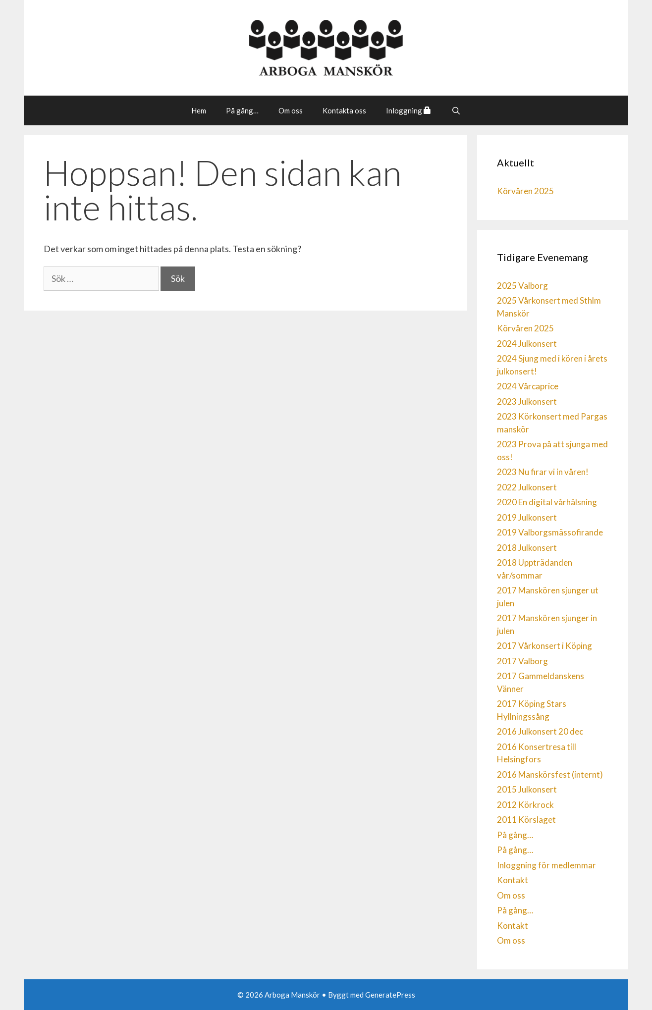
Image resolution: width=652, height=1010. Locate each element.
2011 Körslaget (526, 819)
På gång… (242, 110)
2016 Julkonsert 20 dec (540, 731)
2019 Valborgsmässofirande (550, 532)
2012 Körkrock (525, 804)
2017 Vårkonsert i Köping (544, 645)
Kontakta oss (344, 110)
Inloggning (408, 110)
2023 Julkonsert (527, 401)
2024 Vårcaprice (527, 386)
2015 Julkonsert (527, 789)
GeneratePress (390, 994)
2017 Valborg (522, 661)
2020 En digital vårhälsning (547, 502)
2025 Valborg (522, 285)
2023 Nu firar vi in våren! (543, 472)
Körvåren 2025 (525, 191)
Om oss (290, 110)
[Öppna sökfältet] (455, 110)
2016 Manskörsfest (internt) (550, 774)
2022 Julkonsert (527, 487)
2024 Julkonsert (527, 343)
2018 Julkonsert (527, 547)
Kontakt (512, 880)
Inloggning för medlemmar (546, 865)
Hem (198, 110)
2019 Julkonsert (527, 517)
